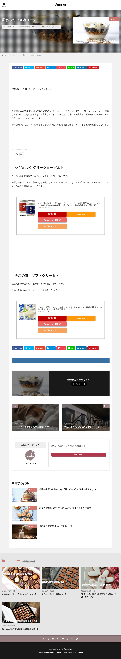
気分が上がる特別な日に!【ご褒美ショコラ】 (20, 629)
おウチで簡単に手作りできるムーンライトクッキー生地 (65, 507)
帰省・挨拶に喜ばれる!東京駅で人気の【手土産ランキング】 (99, 595)
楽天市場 (52, 214)
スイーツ (37, 27)
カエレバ (47, 207)
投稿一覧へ (78, 454)
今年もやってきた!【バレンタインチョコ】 (19, 594)
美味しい (55, 27)
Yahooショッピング (52, 220)
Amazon (81, 214)
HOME (6, 55)
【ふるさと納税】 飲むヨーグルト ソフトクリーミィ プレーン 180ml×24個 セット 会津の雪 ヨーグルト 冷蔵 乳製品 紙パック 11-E (70, 308)
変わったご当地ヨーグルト (32, 55)
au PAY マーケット (52, 226)
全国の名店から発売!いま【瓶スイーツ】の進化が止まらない (67, 489)
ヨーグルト (48, 27)
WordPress (78, 652)
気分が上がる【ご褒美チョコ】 (54, 594)
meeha (68, 649)
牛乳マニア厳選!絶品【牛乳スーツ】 (56, 526)
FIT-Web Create (53, 652)
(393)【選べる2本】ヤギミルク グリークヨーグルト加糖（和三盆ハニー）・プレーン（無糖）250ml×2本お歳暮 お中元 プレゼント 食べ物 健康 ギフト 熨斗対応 (70, 204)
